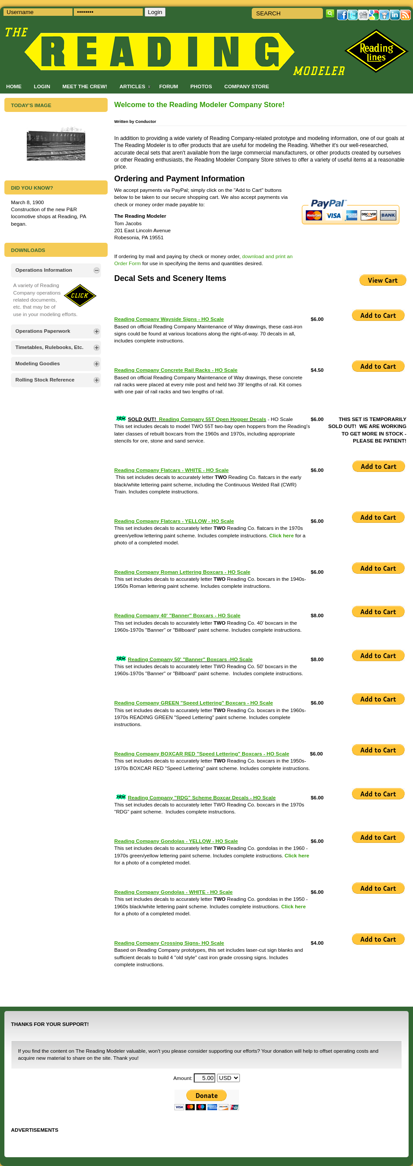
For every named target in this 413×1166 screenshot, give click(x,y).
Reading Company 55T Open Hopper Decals (212, 419)
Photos (201, 86)
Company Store (246, 86)
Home (14, 86)
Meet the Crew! (84, 86)
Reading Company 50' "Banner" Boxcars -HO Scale (190, 659)
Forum (168, 86)
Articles (132, 86)
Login (42, 86)
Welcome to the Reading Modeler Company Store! (199, 104)
